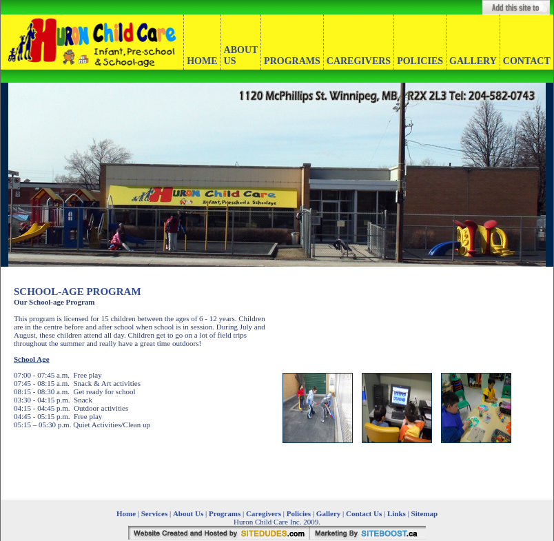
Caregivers (263, 513)
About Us (189, 513)
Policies (299, 513)
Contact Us (364, 513)
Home (126, 513)
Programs (224, 513)
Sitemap (424, 513)
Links (396, 513)
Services (154, 513)
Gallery (328, 513)
